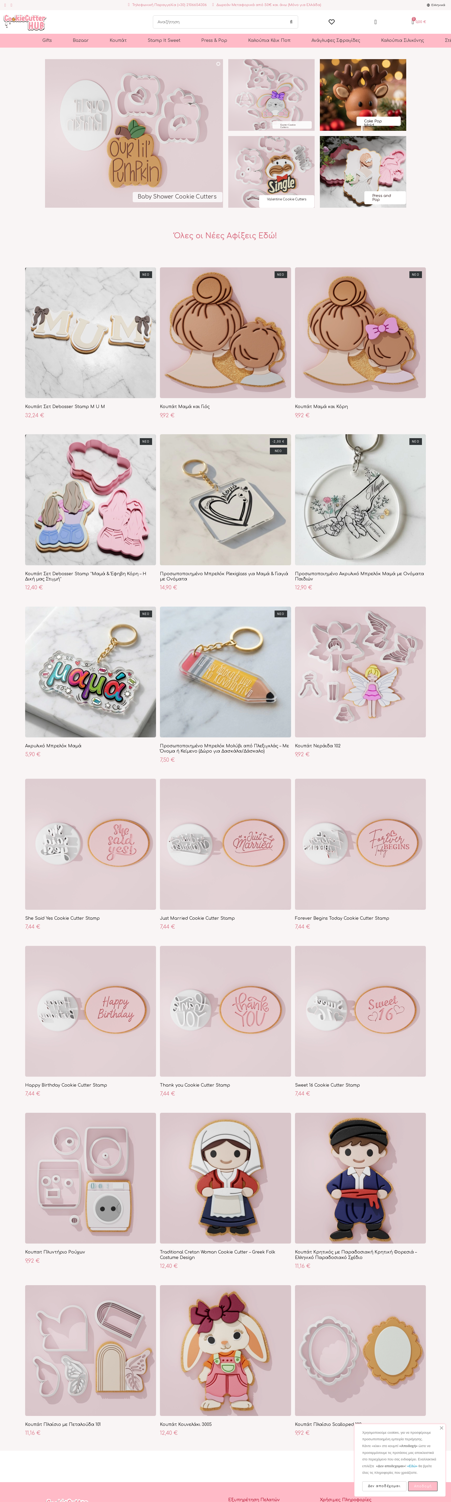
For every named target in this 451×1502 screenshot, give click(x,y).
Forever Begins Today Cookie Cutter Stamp (342, 918)
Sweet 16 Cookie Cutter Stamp (327, 1085)
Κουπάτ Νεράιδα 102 (318, 746)
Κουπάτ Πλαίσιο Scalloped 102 (328, 1424)
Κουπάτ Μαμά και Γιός (185, 406)
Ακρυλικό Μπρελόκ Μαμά (53, 746)
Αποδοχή (423, 1486)
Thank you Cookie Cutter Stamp (195, 1085)
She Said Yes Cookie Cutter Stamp (62, 918)
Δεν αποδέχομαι (384, 1486)
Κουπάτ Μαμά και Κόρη (321, 406)
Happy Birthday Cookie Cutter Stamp (66, 1085)
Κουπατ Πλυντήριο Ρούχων (55, 1252)
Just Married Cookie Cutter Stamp (197, 918)
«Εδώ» (412, 1466)
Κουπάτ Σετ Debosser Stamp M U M (65, 406)
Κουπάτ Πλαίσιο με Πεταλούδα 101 (63, 1424)
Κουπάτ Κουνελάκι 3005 (186, 1424)
